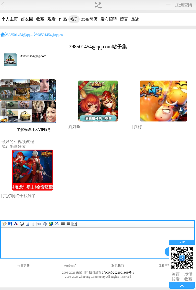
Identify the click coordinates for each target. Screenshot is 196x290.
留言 (124, 19)
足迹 (135, 19)
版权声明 (164, 265)
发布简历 (89, 19)
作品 (63, 19)
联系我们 (118, 265)
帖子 (74, 19)
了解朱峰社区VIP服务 (34, 130)
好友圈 (27, 19)
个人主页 (10, 19)
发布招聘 (109, 19)
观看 (51, 19)
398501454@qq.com (33, 56)
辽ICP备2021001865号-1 (118, 272)
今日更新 (23, 265)
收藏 (40, 19)
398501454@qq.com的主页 (27, 35)
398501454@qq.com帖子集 (56, 35)
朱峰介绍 (70, 265)
